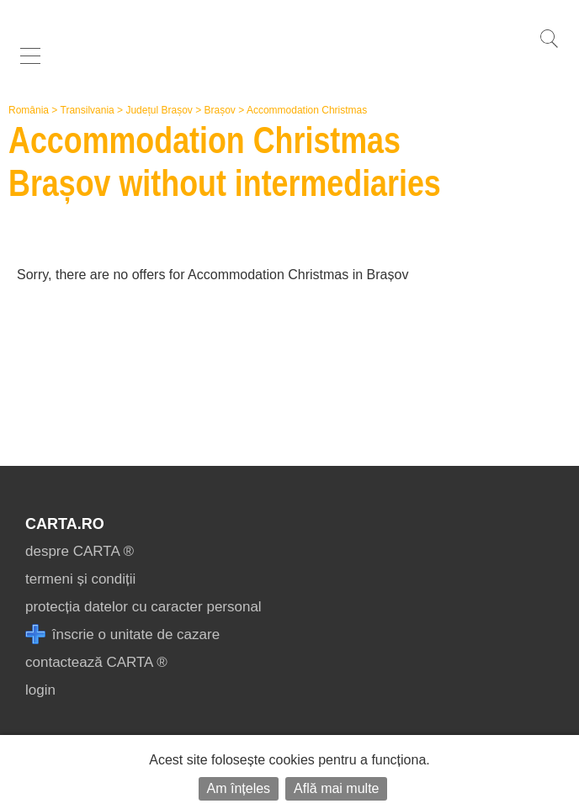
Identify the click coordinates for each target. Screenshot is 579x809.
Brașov (220, 110)
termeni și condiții (80, 579)
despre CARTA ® (79, 551)
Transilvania (87, 110)
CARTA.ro (64, 524)
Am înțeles (239, 788)
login (40, 690)
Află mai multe (336, 788)
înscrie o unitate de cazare (122, 634)
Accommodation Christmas (307, 110)
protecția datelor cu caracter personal (143, 607)
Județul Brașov (158, 110)
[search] (548, 47)
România (28, 110)
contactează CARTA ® (96, 662)
